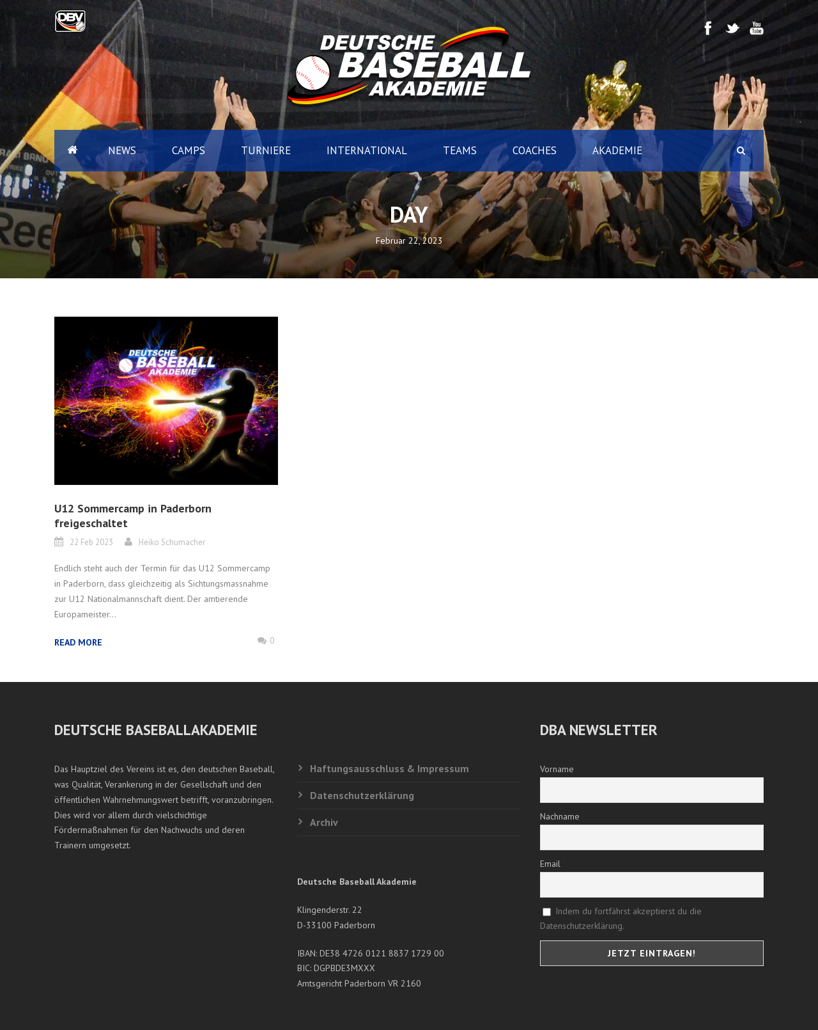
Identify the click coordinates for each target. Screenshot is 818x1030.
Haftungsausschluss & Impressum (389, 768)
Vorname (557, 769)
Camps (188, 150)
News (122, 150)
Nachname (560, 816)
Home (72, 150)
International (367, 150)
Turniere (266, 150)
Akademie (617, 150)
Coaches (535, 150)
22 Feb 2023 (91, 542)
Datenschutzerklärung (362, 795)
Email (550, 863)
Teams (460, 150)
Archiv (324, 822)
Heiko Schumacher (172, 542)
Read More (78, 642)
